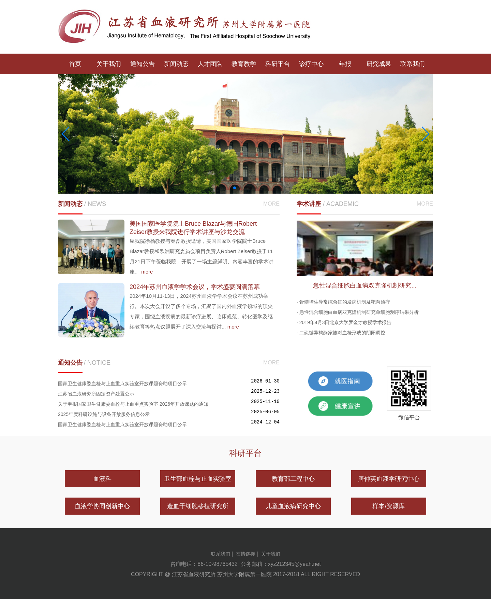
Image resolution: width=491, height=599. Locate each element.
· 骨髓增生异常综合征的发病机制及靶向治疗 (343, 302)
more (147, 272)
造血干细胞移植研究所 (197, 506)
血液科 (102, 478)
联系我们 (412, 63)
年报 (345, 63)
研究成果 (379, 63)
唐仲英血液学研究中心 (388, 478)
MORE (271, 204)
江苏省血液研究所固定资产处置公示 (96, 393)
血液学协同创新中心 (102, 506)
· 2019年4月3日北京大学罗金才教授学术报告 (344, 322)
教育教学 (244, 63)
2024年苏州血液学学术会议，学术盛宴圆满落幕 (195, 286)
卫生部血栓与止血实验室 (198, 478)
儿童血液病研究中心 (293, 506)
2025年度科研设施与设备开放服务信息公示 (104, 414)
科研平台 (277, 63)
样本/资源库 (388, 506)
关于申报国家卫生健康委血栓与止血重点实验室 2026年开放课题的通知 (133, 404)
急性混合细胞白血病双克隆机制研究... (364, 285)
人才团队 (210, 63)
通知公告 (142, 63)
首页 (75, 63)
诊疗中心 (311, 63)
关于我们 (108, 63)
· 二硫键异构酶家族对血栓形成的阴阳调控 (341, 332)
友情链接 (245, 554)
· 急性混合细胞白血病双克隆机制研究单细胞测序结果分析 (358, 312)
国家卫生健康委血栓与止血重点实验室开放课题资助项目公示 (122, 383)
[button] (234, 187)
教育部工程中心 (293, 478)
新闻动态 (176, 63)
